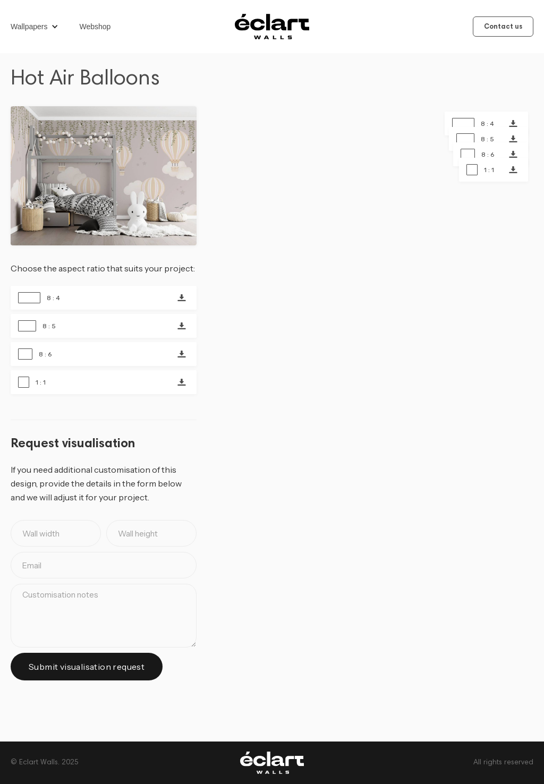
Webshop (95, 26)
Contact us (503, 27)
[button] (40, 26)
